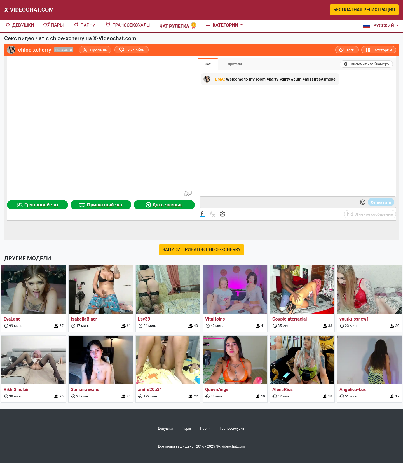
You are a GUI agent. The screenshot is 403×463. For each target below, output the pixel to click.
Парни (84, 25)
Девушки (19, 25)
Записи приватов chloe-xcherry (201, 249)
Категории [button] (222, 25)
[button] (379, 25)
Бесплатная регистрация (364, 9)
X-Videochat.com (29, 9)
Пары (53, 25)
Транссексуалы (128, 25)
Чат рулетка (178, 25)
